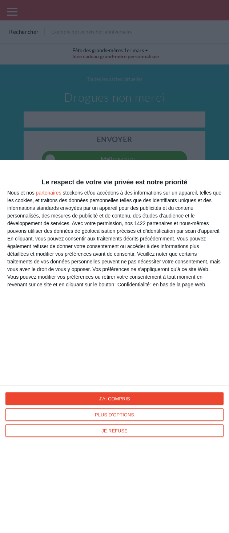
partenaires (48, 192)
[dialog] (114, 346)
